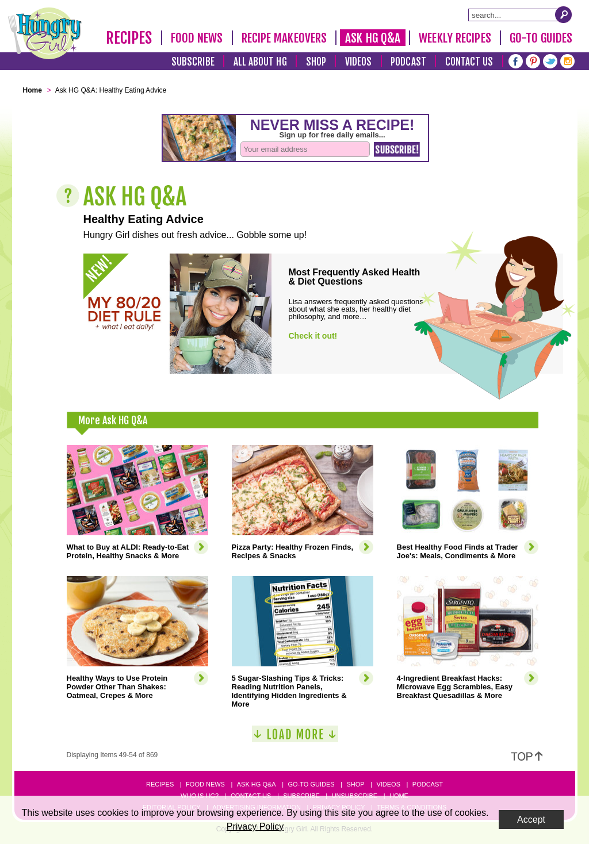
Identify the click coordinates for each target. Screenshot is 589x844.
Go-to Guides (311, 784)
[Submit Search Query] (563, 14)
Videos (358, 62)
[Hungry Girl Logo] (45, 33)
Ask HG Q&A (372, 37)
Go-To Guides (541, 37)
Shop (316, 62)
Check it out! (313, 335)
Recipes (129, 38)
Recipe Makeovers (284, 37)
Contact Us (469, 62)
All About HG (260, 62)
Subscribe (193, 62)
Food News (197, 37)
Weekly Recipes (455, 37)
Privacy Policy (255, 826)
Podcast (408, 62)
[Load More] (295, 738)
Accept (531, 819)
